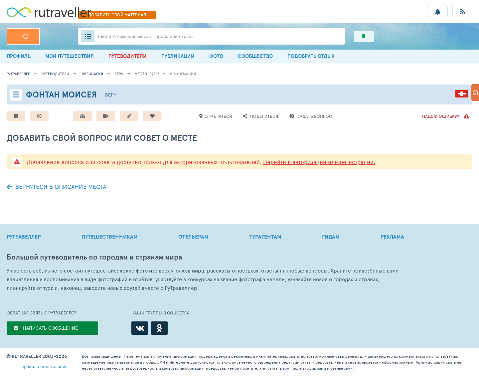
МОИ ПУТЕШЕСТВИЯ (69, 56)
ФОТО (216, 56)
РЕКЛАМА (392, 236)
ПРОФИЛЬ (19, 56)
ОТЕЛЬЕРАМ (193, 236)
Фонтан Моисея (61, 94)
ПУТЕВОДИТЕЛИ (127, 56)
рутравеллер (18, 73)
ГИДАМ (331, 236)
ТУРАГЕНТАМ (265, 236)
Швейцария (91, 73)
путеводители (55, 73)
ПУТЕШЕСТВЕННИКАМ (109, 236)
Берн (118, 73)
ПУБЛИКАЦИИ (178, 56)
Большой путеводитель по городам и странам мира (94, 257)
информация (183, 73)
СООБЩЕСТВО (255, 56)
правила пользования (44, 366)
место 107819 (147, 73)
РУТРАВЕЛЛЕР (24, 236)
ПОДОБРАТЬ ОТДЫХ (311, 56)
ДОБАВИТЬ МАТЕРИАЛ (117, 15)
